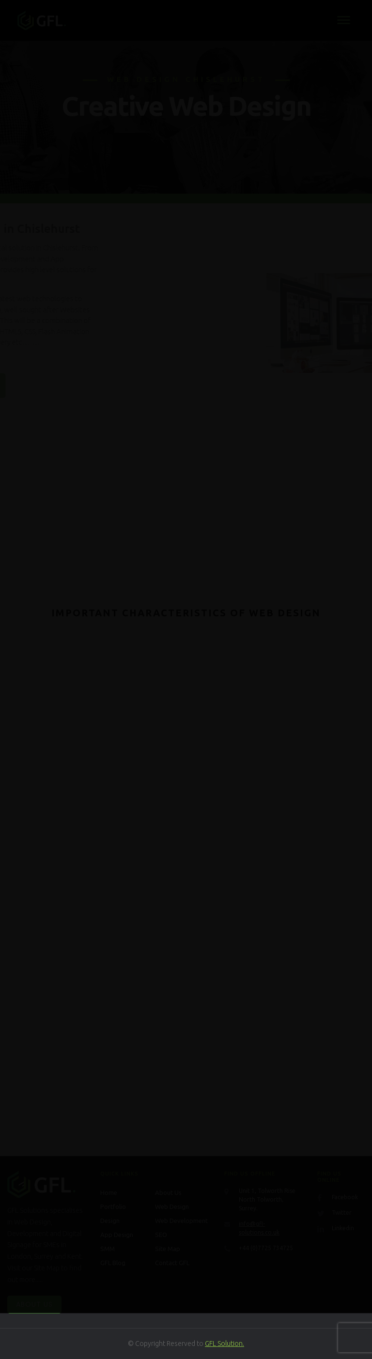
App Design (116, 1234)
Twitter (342, 1212)
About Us (34, 1304)
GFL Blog (112, 1262)
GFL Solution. (224, 1343)
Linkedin (343, 1228)
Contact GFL (172, 1262)
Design (110, 1220)
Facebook (345, 1197)
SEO (161, 1234)
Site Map (167, 1248)
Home (108, 1192)
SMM (107, 1248)
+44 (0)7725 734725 (266, 1248)
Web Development (181, 1220)
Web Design (172, 1206)
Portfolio (113, 1206)
